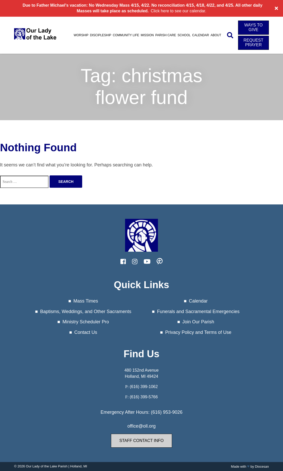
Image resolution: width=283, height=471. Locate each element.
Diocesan (262, 466)
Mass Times (85, 301)
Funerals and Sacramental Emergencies (198, 311)
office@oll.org (141, 426)
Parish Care (165, 35)
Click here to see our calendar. (178, 11)
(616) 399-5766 (144, 397)
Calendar (200, 35)
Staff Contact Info (141, 440)
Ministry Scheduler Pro (85, 321)
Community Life (126, 35)
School (184, 35)
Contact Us (85, 332)
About (216, 35)
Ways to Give (253, 27)
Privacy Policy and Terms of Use (198, 332)
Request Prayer (253, 42)
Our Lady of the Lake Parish (47, 466)
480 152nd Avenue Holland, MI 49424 (141, 373)
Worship (81, 35)
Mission (147, 35)
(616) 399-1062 (144, 386)
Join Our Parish (198, 321)
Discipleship (100, 35)
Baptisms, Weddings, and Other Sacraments (85, 311)
